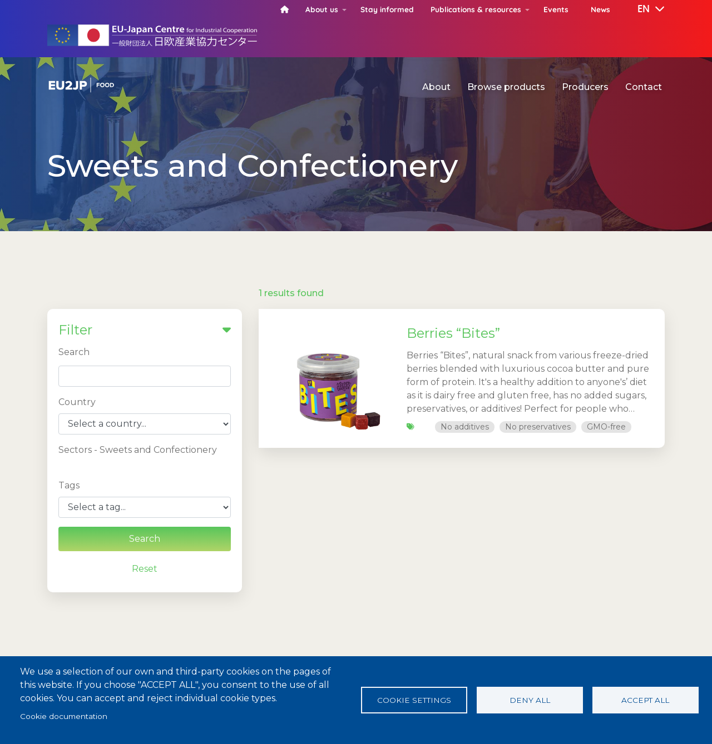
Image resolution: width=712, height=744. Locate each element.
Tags (69, 485)
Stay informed (387, 9)
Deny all (530, 700)
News (600, 9)
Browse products (506, 87)
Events (555, 9)
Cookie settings (414, 700)
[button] (643, 9)
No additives (465, 427)
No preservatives (538, 427)
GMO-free (606, 427)
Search (74, 352)
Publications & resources (476, 9)
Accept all (645, 700)
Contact (643, 87)
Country (77, 402)
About (436, 87)
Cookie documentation (63, 716)
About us (321, 9)
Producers (585, 87)
